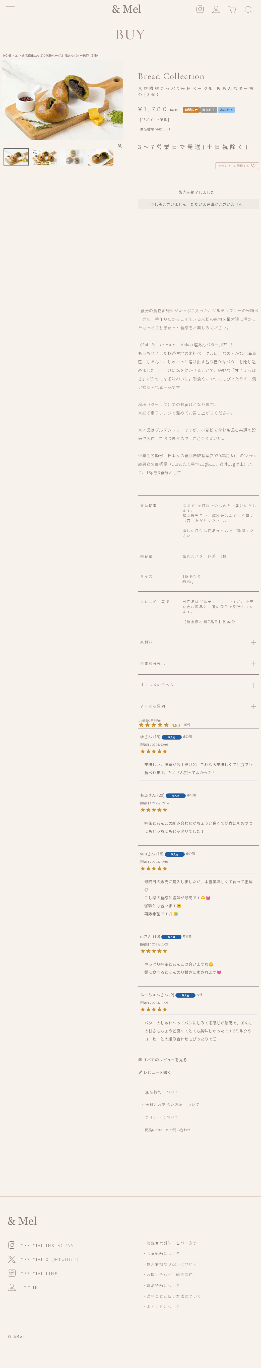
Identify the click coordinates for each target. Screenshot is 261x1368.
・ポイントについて (160, 1116)
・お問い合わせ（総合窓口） (170, 1274)
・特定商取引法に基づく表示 (170, 1242)
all (16, 55)
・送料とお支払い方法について (170, 1104)
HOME (7, 55)
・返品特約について (161, 1285)
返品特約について (162, 1091)
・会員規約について (161, 1253)
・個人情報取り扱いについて (170, 1263)
